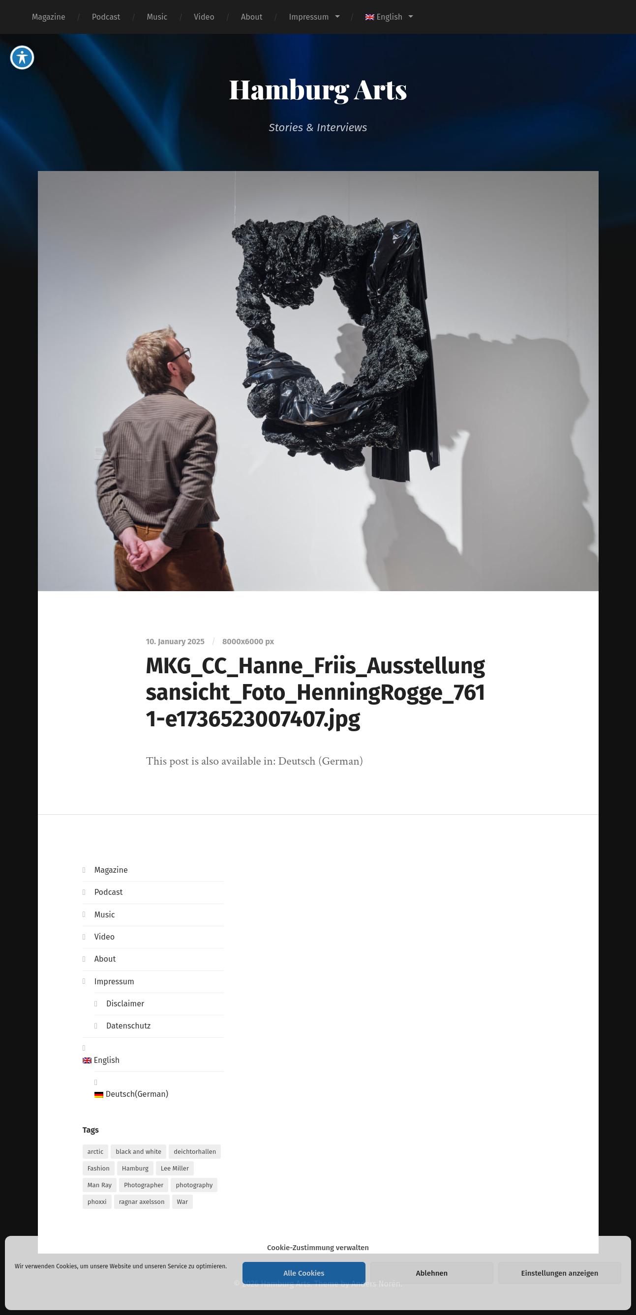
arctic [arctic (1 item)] (96, 1151)
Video (204, 17)
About (252, 17)
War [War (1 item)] (182, 1201)
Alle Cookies (304, 1273)
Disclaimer (125, 1003)
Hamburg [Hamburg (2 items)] (135, 1168)
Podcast (106, 17)
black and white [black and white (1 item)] (138, 1151)
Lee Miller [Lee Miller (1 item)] (175, 1168)
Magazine (48, 17)
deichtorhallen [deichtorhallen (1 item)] (195, 1151)
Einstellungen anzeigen (559, 1273)
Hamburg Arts (318, 88)
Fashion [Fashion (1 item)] (99, 1168)
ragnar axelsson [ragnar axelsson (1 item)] (142, 1201)
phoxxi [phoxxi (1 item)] (97, 1201)
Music (157, 17)
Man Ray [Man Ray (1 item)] (100, 1185)
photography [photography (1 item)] (194, 1185)
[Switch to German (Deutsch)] (159, 1094)
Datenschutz (128, 1025)
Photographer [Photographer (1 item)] (143, 1185)
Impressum (309, 17)
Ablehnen (432, 1273)
